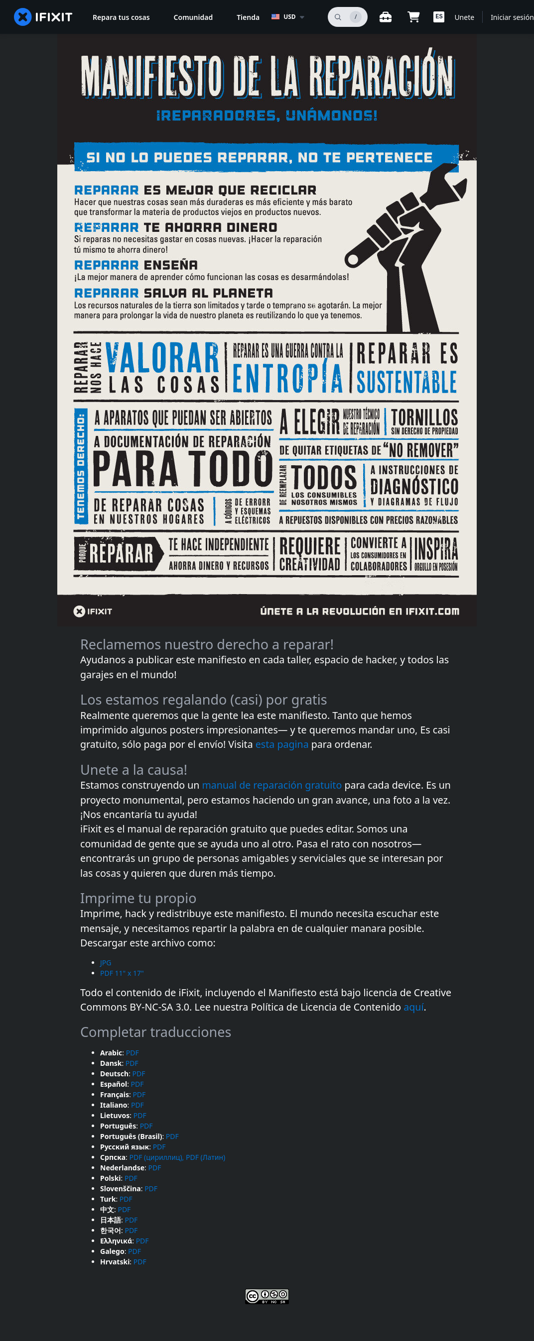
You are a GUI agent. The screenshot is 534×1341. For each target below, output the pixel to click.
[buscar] (348, 17)
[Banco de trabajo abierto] (386, 17)
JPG (105, 962)
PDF (132, 1052)
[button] (438, 17)
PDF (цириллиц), (156, 1157)
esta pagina (283, 744)
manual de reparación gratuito (273, 785)
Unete (464, 17)
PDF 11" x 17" (122, 973)
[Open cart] (413, 17)
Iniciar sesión (512, 17)
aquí (413, 1007)
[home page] (43, 17)
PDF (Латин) (205, 1157)
